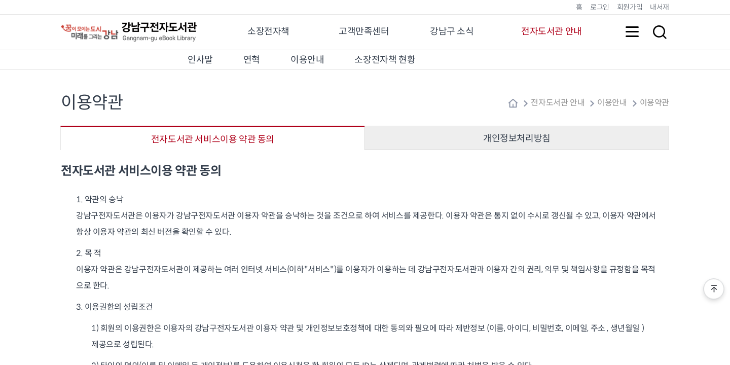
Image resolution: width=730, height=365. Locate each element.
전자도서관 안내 (551, 31)
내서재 (659, 7)
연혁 (251, 59)
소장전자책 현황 (384, 59)
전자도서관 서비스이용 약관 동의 (212, 139)
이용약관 (654, 103)
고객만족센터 (364, 31)
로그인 (599, 7)
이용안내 (307, 59)
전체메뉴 (632, 32)
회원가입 (629, 7)
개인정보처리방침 (517, 138)
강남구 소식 (452, 31)
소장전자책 (268, 31)
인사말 (200, 59)
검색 (659, 32)
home (513, 103)
